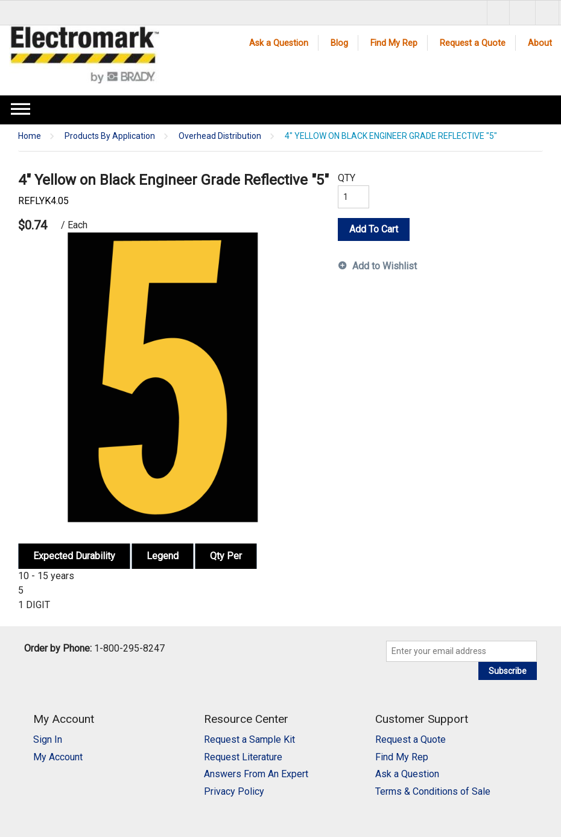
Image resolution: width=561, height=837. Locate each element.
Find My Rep (393, 43)
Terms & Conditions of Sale (432, 791)
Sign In (47, 739)
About (540, 43)
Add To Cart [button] (373, 229)
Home (29, 136)
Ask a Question (278, 43)
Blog (339, 43)
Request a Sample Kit (249, 739)
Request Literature (243, 757)
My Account (58, 757)
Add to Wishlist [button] (384, 266)
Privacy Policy (234, 791)
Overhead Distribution (220, 136)
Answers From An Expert (256, 774)
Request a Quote (473, 43)
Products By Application (110, 136)
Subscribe (508, 671)
